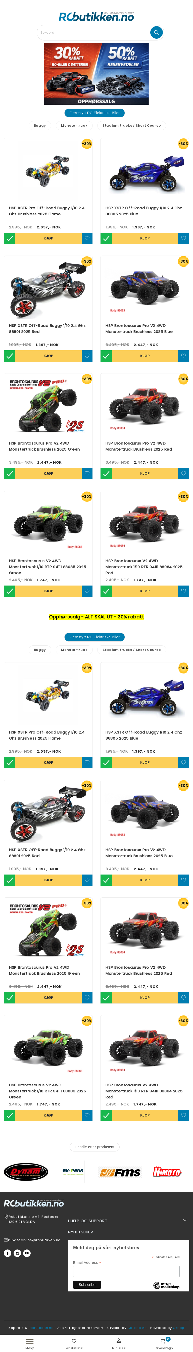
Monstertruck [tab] (74, 125)
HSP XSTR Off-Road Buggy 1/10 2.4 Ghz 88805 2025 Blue (144, 211)
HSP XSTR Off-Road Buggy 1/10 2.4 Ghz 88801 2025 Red (47, 328)
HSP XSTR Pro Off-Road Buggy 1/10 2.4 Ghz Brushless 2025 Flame (46, 211)
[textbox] (101, 32)
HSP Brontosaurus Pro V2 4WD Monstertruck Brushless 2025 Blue (139, 328)
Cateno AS (137, 1327)
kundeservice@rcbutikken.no (34, 1240)
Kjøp (48, 238)
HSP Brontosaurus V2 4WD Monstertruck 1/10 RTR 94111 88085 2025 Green (47, 566)
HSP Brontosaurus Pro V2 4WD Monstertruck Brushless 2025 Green (44, 446)
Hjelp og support (88, 1221)
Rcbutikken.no (41, 1327)
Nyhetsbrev (80, 1232)
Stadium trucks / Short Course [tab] (132, 125)
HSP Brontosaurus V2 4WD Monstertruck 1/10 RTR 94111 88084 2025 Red (144, 566)
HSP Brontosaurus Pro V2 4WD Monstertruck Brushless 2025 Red (139, 446)
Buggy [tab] (40, 125)
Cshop (179, 1327)
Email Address (87, 1262)
